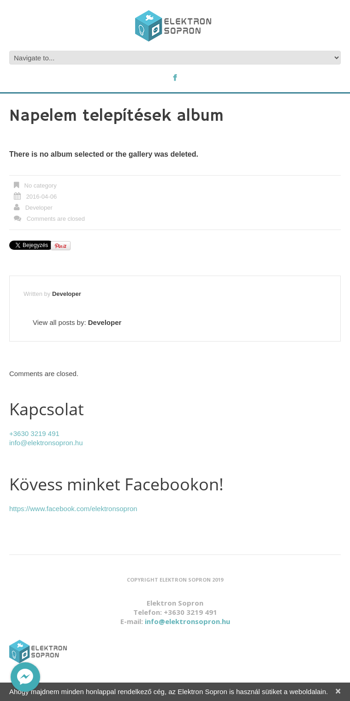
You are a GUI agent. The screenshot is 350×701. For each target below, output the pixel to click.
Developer (39, 207)
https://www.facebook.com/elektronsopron (73, 508)
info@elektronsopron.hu (46, 443)
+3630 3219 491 (34, 433)
